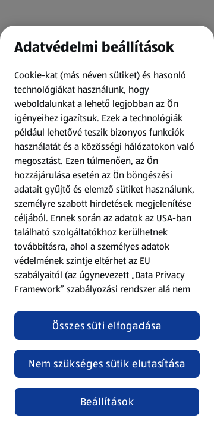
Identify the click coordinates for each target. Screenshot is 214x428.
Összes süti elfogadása (107, 325)
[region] (107, 227)
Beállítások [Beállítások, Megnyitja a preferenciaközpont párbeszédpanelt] (107, 402)
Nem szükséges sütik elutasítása (107, 364)
